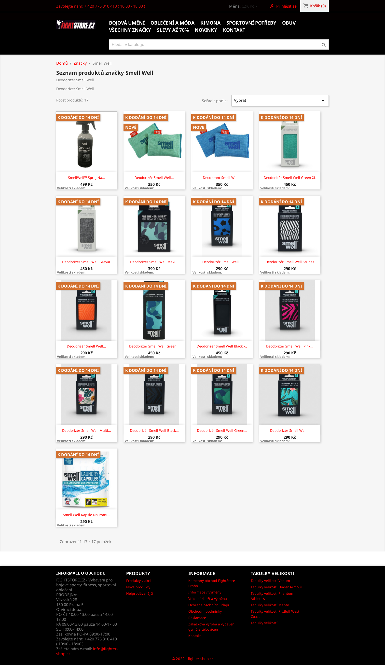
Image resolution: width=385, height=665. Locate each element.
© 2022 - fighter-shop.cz (192, 658)
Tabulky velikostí (264, 623)
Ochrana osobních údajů (208, 605)
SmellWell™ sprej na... (86, 177)
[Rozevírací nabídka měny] (251, 7)
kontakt (234, 30)
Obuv (289, 23)
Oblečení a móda (172, 23)
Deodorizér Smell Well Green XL (290, 177)
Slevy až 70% (173, 30)
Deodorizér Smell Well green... (154, 346)
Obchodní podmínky (205, 611)
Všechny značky (130, 30)
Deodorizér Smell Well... (154, 177)
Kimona (210, 23)
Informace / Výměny (204, 592)
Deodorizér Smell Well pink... (289, 346)
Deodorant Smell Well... (222, 177)
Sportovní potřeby (251, 23)
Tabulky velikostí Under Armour (276, 587)
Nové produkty (138, 587)
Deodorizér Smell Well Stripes (289, 262)
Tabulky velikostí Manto (270, 605)
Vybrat (280, 101)
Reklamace (197, 617)
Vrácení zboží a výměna (207, 598)
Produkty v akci (138, 580)
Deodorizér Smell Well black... (154, 430)
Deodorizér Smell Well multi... (86, 430)
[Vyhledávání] (219, 44)
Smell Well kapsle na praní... (86, 514)
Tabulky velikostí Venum (270, 580)
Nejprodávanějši (139, 593)
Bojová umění (127, 23)
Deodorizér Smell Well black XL (222, 346)
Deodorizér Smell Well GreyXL (86, 262)
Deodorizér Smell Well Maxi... (154, 262)
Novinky (206, 30)
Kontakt (194, 635)
